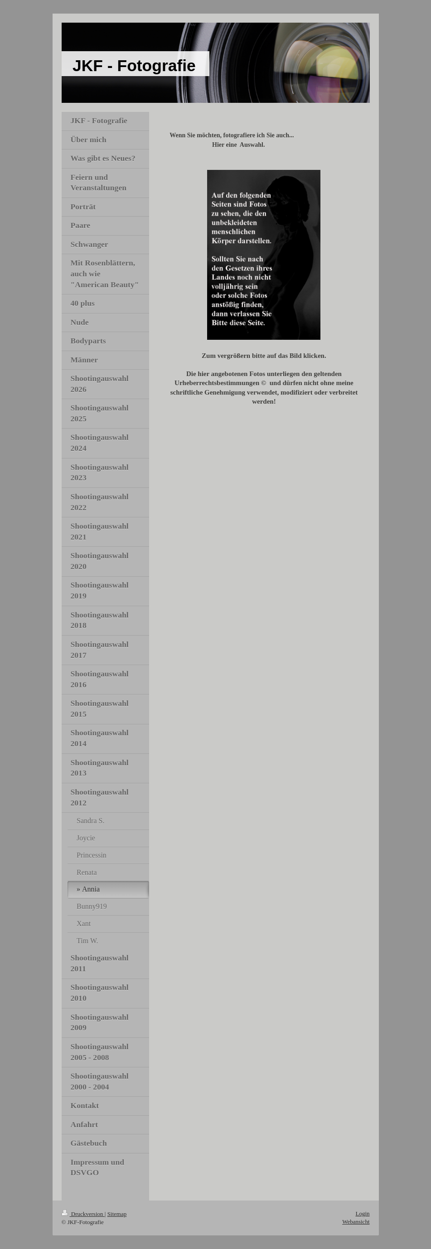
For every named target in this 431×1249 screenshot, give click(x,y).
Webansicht (355, 1221)
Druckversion (83, 1213)
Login (362, 1213)
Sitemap (117, 1213)
